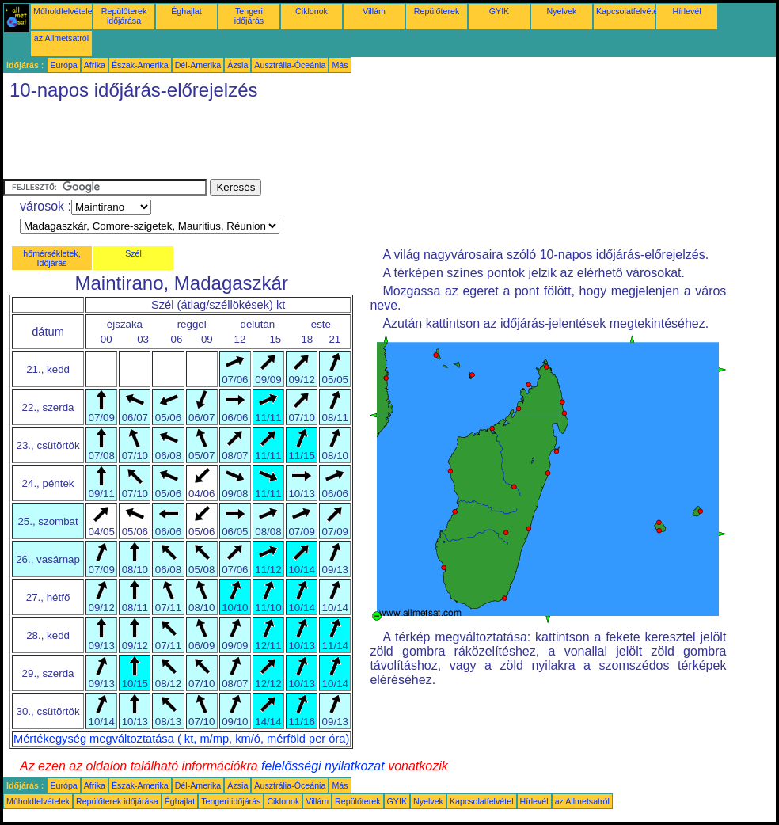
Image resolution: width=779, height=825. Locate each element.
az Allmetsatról (61, 38)
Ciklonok (311, 11)
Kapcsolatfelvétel (628, 11)
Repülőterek (436, 11)
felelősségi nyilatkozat (323, 766)
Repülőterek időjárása (123, 15)
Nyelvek (562, 11)
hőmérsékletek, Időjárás (51, 258)
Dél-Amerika (198, 65)
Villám (374, 11)
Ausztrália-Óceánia (289, 65)
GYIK (499, 11)
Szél (133, 253)
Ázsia (237, 65)
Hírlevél (686, 11)
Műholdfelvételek (65, 11)
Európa (63, 65)
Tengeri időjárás (249, 15)
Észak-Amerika (140, 65)
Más (340, 65)
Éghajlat (186, 11)
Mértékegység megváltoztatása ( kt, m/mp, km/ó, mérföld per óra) (181, 738)
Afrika (94, 65)
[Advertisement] (291, 143)
